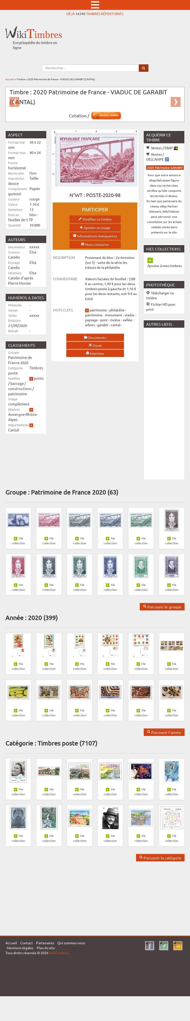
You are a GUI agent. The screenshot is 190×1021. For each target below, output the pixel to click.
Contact (26, 943)
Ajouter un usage (95, 227)
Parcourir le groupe (162, 606)
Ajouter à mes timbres (164, 265)
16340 (80, 13)
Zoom (95, 345)
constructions (20, 388)
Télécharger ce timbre (160, 295)
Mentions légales (20, 948)
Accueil (9, 79)
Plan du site (46, 948)
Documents (95, 337)
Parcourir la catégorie (160, 857)
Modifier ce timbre (95, 219)
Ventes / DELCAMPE (157, 156)
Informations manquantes (95, 236)
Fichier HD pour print (160, 306)
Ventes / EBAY (162, 148)
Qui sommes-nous (71, 943)
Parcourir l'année (164, 732)
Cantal (13, 429)
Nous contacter (95, 244)
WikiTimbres (59, 952)
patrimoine (17, 393)
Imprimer (95, 353)
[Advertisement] (167, 403)
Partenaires (45, 943)
